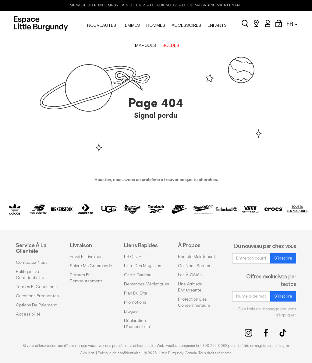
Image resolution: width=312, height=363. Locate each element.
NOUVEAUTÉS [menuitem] (101, 25)
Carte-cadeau (137, 274)
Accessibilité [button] (28, 314)
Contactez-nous (32, 262)
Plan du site (135, 293)
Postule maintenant (196, 256)
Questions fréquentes (37, 295)
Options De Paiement (36, 305)
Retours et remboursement (86, 278)
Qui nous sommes (196, 265)
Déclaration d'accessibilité (137, 323)
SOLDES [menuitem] (170, 45)
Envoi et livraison (86, 256)
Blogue (131, 311)
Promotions (135, 302)
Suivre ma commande (91, 265)
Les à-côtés (190, 274)
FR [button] (292, 24)
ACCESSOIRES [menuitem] (186, 25)
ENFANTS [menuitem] (217, 25)
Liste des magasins (142, 265)
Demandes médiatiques (146, 284)
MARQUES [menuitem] (145, 45)
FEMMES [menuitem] (131, 25)
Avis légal (87, 353)
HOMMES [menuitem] (155, 25)
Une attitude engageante (190, 287)
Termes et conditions (36, 286)
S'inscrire (283, 258)
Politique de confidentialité (30, 274)
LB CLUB (132, 256)
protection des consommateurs (194, 302)
